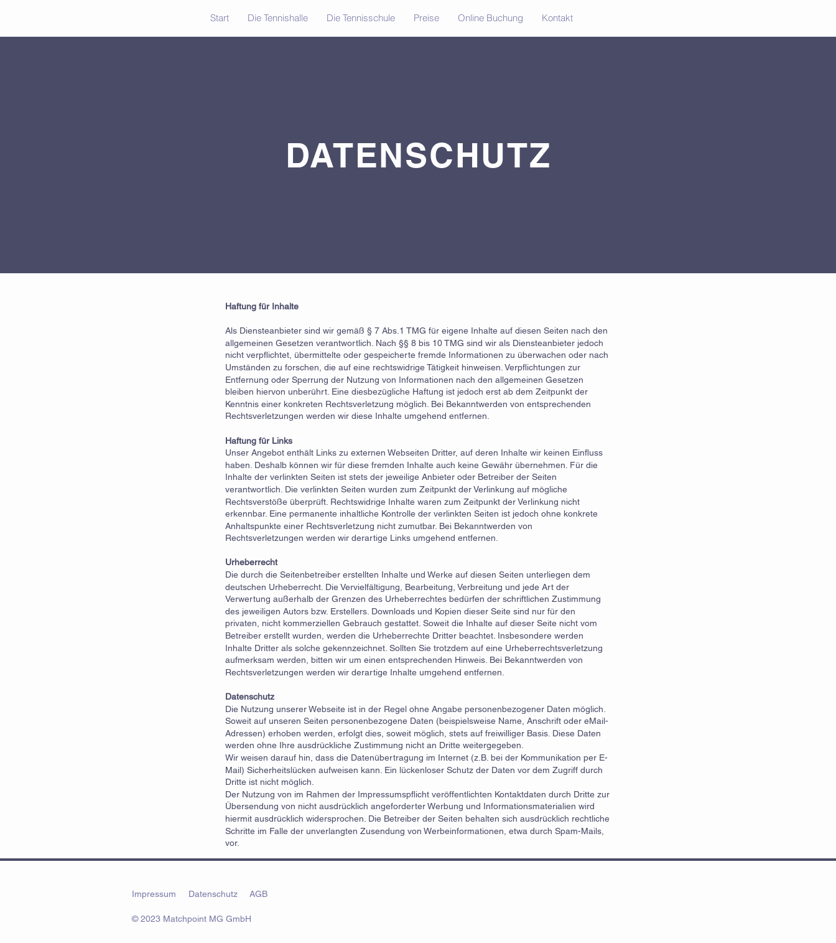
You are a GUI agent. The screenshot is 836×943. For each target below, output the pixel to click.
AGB (258, 894)
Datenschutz (213, 894)
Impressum (154, 894)
